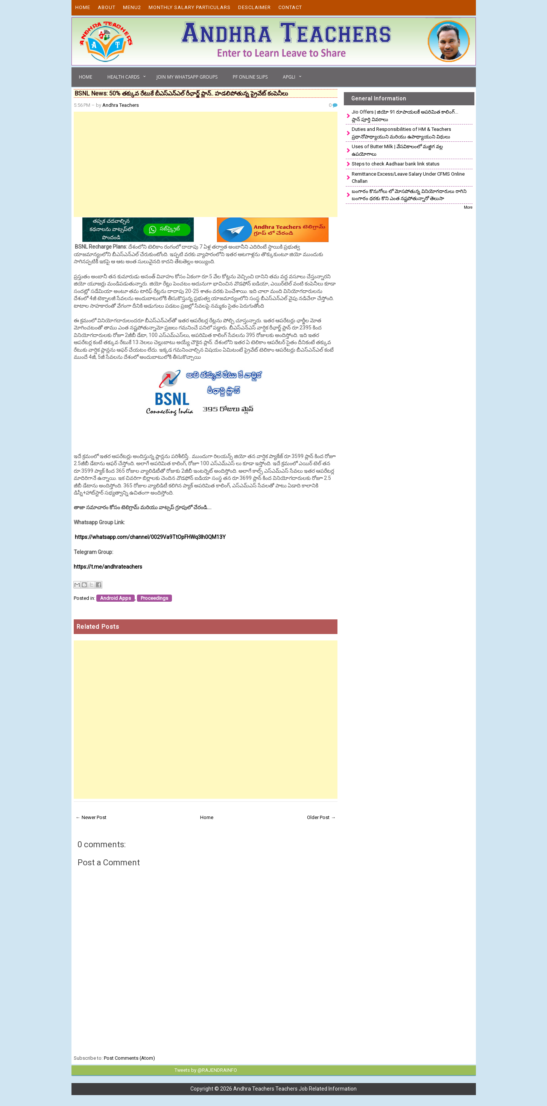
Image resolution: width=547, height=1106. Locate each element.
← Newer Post (91, 817)
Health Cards (123, 77)
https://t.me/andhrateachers (108, 567)
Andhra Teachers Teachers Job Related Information (295, 1088)
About (106, 7)
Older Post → (321, 817)
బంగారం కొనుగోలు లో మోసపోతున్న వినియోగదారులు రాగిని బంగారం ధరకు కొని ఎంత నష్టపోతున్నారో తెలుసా (409, 195)
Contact (290, 7)
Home (82, 7)
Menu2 (132, 7)
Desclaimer (254, 7)
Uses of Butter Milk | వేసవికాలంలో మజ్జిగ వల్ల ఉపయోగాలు (397, 150)
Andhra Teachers (120, 105)
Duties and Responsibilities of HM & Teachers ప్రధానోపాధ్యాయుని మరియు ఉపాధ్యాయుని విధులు (401, 133)
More (468, 207)
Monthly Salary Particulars (190, 7)
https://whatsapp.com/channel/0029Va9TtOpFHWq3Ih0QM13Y (150, 537)
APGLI (289, 77)
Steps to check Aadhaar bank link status (395, 164)
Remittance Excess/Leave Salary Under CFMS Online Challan (408, 177)
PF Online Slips (249, 77)
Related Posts (97, 626)
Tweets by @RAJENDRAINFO (204, 1070)
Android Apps (115, 598)
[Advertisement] (206, 164)
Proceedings (154, 598)
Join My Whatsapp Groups (187, 77)
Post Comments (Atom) (129, 1058)
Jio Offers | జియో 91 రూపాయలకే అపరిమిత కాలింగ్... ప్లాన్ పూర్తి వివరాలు (405, 115)
